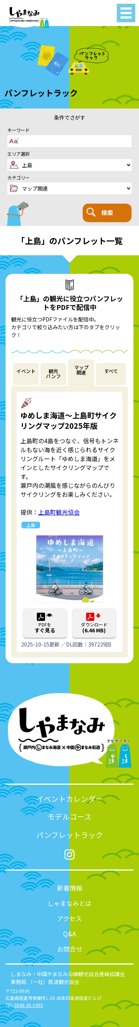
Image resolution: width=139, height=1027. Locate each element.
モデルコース (69, 816)
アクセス (69, 918)
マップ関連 (81, 370)
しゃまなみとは (69, 903)
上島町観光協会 (59, 512)
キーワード (18, 130)
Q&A (69, 933)
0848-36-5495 (28, 1005)
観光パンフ (53, 373)
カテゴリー (18, 178)
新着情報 (69, 887)
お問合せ (69, 948)
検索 (99, 212)
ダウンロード (94, 627)
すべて (111, 371)
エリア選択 (18, 154)
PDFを (45, 627)
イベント (26, 371)
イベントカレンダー (69, 798)
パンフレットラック (69, 834)
